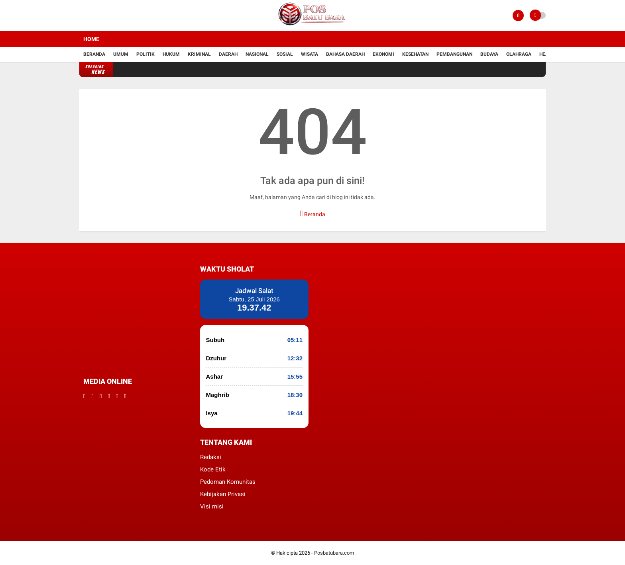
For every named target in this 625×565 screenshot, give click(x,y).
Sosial (285, 54)
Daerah (228, 54)
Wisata (309, 54)
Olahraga (518, 54)
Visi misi (212, 506)
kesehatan (415, 54)
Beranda (94, 54)
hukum (171, 54)
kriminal (199, 54)
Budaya (489, 54)
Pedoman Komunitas (228, 481)
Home (91, 39)
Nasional (257, 54)
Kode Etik (213, 469)
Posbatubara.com (334, 553)
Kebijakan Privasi (223, 494)
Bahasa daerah (345, 54)
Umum (120, 54)
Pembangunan (454, 54)
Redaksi (210, 457)
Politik (145, 54)
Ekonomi (383, 54)
